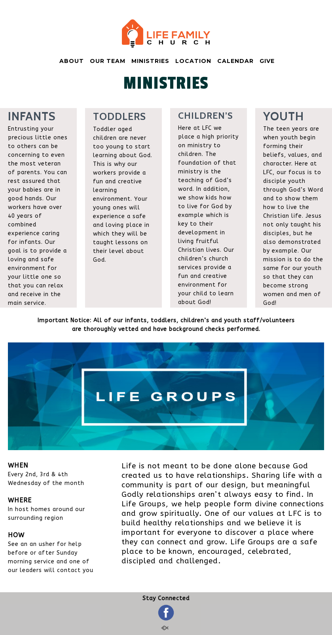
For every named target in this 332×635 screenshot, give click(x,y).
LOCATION (193, 61)
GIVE (267, 61)
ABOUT (71, 61)
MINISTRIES (150, 61)
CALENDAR (235, 61)
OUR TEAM (107, 61)
